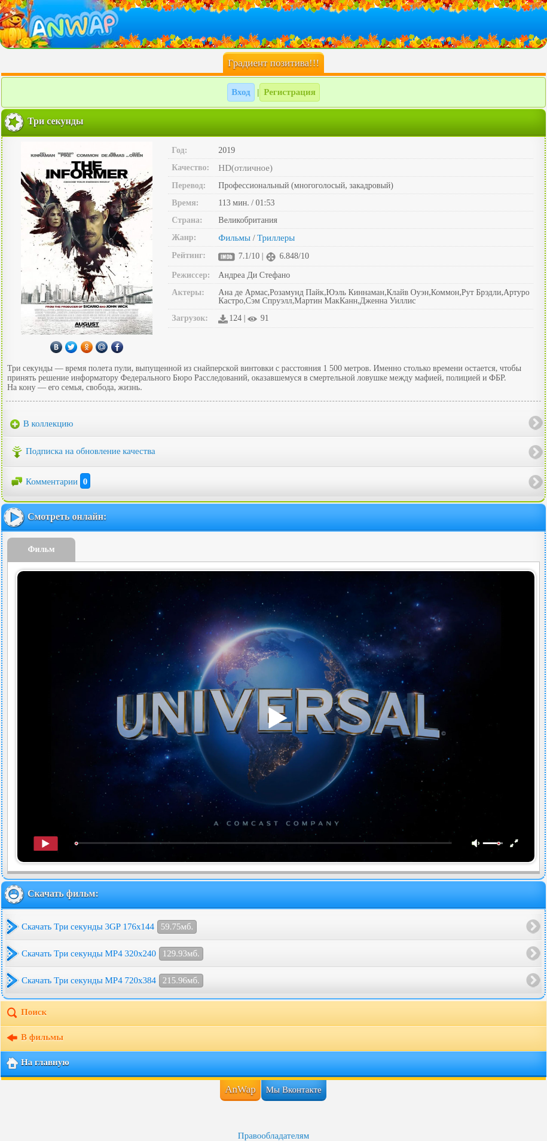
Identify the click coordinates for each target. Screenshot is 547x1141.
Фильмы (234, 238)
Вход (240, 92)
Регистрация (290, 92)
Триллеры (276, 238)
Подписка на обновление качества (82, 452)
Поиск (26, 1013)
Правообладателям (273, 1135)
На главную (37, 1063)
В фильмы (34, 1038)
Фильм (41, 549)
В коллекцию (42, 424)
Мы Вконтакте (294, 1089)
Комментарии (50, 481)
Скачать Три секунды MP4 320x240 (112, 954)
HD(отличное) (245, 168)
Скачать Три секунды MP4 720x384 (112, 980)
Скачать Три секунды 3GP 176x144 (109, 927)
